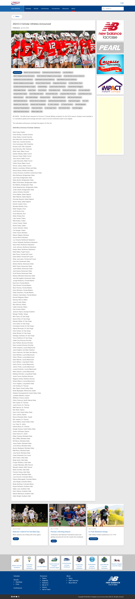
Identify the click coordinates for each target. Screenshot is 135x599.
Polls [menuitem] (17, 584)
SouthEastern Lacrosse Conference (79, 566)
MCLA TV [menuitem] (45, 585)
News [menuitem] (70, 578)
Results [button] (36, 8)
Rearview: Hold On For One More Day (26, 532)
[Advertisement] (110, 125)
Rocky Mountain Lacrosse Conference (66, 565)
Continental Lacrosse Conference (29, 566)
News (16, 16)
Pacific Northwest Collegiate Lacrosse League (54, 565)
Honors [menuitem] (44, 587)
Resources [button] (65, 8)
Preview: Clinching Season (60, 532)
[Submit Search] (103, 8)
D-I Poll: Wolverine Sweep (98, 532)
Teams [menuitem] (44, 578)
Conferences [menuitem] (18, 588)
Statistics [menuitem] (45, 583)
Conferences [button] (45, 8)
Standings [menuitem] (19, 582)
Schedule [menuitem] (28, 8)
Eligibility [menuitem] (45, 580)
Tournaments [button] (56, 8)
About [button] (73, 8)
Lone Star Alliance (42, 566)
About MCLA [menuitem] (73, 583)
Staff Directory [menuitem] (73, 580)
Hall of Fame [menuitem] (46, 589)
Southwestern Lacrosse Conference (92, 566)
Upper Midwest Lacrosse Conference (104, 566)
